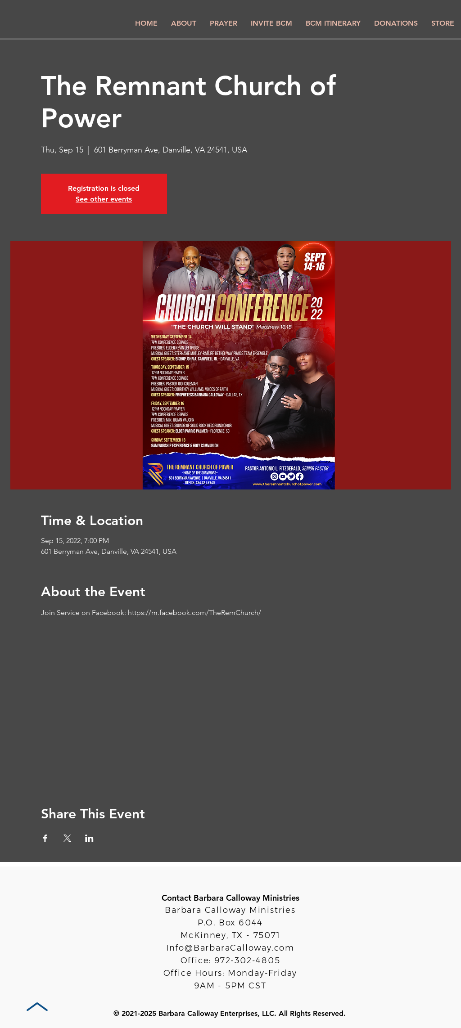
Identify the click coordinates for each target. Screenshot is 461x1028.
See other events (104, 199)
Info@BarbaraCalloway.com (230, 948)
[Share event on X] (67, 838)
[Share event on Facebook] (45, 838)
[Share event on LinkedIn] (89, 838)
